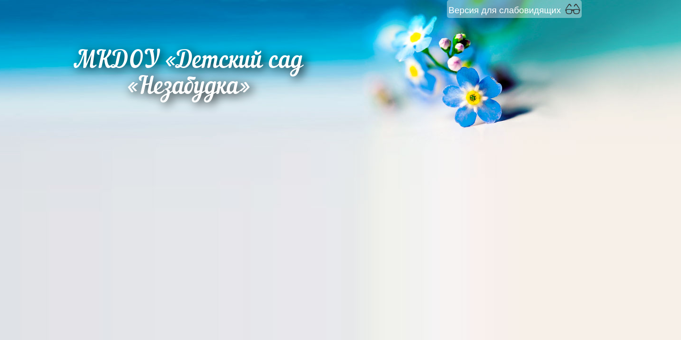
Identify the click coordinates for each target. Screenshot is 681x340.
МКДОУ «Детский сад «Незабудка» (188, 75)
